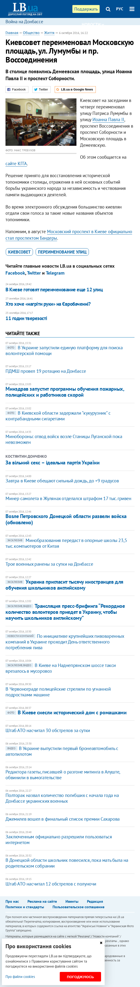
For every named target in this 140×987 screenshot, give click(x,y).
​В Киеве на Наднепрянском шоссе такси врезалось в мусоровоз (60, 668)
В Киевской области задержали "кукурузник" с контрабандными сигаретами (57, 416)
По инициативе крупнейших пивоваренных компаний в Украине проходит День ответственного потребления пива (64, 642)
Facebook (15, 273)
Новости (93, 24)
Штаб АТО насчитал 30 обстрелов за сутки (47, 730)
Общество (31, 32)
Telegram (55, 273)
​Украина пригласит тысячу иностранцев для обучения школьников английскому (64, 584)
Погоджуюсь (80, 977)
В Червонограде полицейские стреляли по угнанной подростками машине (58, 692)
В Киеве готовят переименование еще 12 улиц (54, 289)
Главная (11, 32)
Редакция (95, 901)
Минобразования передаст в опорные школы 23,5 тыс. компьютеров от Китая (66, 543)
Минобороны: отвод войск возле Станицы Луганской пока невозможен (63, 439)
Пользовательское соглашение (78, 906)
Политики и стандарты (24, 906)
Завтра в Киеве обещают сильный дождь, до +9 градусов (62, 481)
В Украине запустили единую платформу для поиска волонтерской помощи (64, 350)
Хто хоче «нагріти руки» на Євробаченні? (48, 304)
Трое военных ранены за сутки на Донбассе (49, 564)
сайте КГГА (16, 163)
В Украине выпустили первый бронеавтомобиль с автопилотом (61, 751)
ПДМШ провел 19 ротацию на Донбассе (45, 371)
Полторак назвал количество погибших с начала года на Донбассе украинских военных (62, 798)
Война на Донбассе (24, 21)
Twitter (34, 273)
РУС (119, 8)
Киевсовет (19, 252)
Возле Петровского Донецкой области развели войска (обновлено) (65, 519)
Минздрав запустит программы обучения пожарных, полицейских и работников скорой (64, 391)
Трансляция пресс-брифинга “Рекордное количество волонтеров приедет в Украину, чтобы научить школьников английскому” (65, 612)
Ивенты (71, 901)
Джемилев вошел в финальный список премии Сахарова (62, 819)
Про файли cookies (20, 976)
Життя (49, 32)
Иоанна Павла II (108, 119)
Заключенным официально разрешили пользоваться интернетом (58, 840)
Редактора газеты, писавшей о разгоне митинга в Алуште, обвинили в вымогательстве (62, 775)
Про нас (12, 901)
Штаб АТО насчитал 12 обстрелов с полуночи (50, 884)
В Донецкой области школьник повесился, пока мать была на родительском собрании (66, 863)
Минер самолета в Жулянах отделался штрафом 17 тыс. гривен (68, 498)
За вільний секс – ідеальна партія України (52, 462)
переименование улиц (62, 252)
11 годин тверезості (26, 318)
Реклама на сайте (42, 901)
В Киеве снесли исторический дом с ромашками (65, 712)
